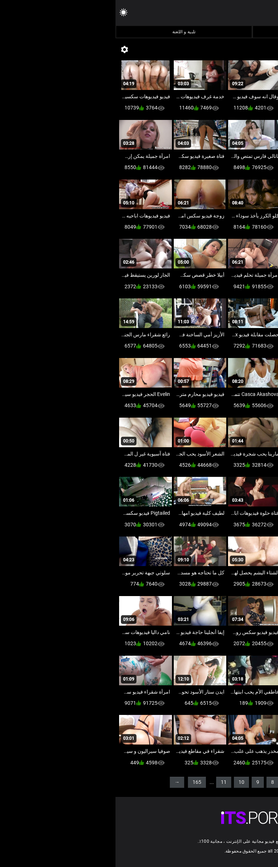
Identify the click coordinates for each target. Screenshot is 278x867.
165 (81, 782)
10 (126, 782)
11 (108, 782)
